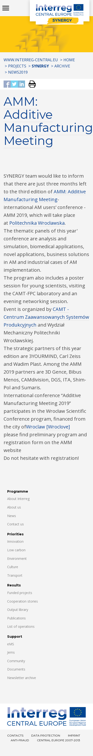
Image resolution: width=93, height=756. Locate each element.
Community (16, 661)
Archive (62, 66)
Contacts (15, 735)
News (11, 516)
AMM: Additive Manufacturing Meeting (48, 121)
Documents (16, 669)
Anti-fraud (20, 740)
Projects (17, 66)
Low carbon (16, 550)
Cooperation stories (22, 601)
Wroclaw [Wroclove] (48, 426)
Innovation (15, 541)
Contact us (15, 524)
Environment (17, 558)
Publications (16, 618)
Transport (14, 575)
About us (14, 507)
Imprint (74, 735)
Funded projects (19, 592)
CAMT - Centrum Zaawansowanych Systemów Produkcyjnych (46, 317)
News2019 (18, 72)
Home (69, 59)
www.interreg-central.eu (31, 59)
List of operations (21, 626)
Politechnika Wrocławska (37, 223)
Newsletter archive (21, 677)
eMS (10, 644)
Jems (11, 652)
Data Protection (45, 735)
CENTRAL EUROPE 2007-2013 (58, 740)
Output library (17, 609)
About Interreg (18, 498)
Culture (12, 567)
